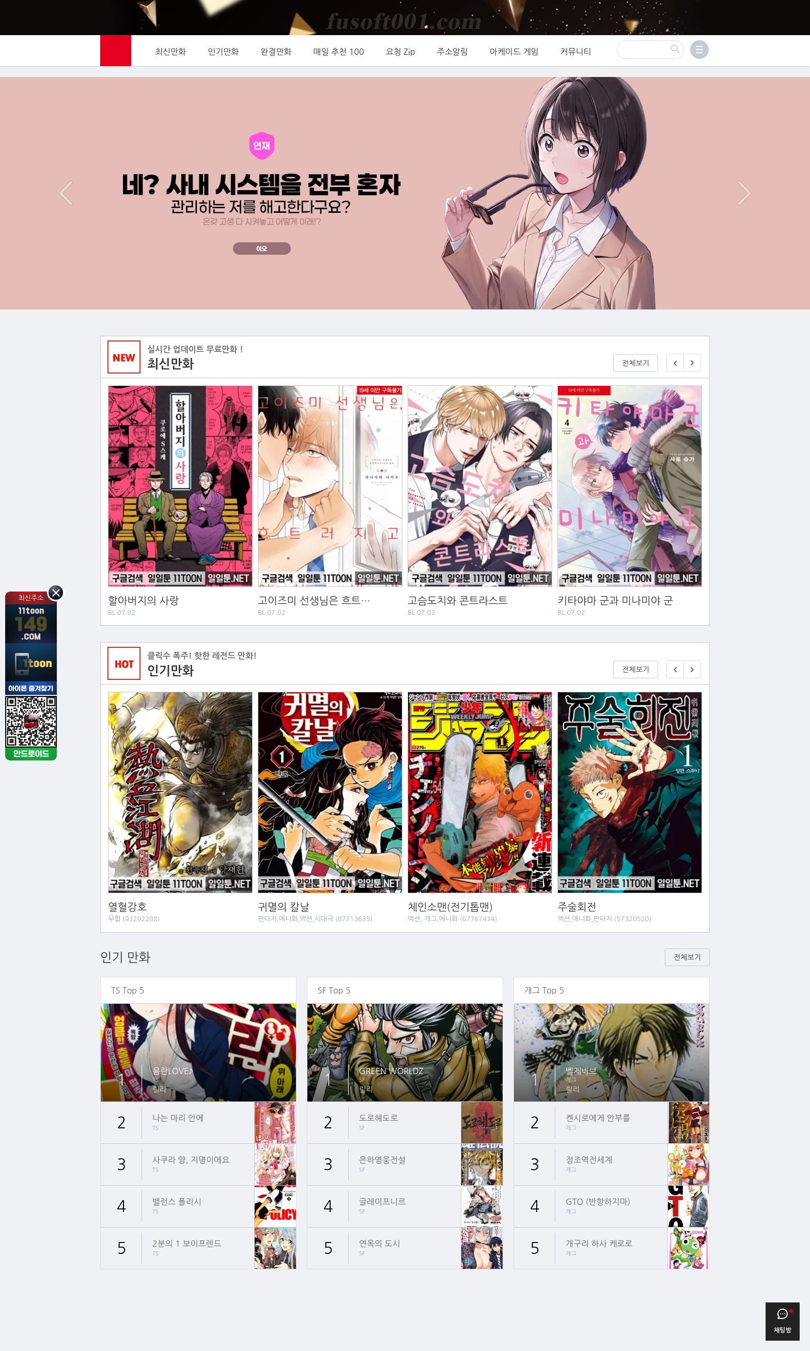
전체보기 (635, 358)
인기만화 (223, 58)
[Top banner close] (798, 11)
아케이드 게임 (514, 58)
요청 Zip (400, 58)
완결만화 (275, 58)
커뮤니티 (575, 58)
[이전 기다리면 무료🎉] (675, 665)
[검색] (650, 55)
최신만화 (170, 58)
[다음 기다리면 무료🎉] (692, 665)
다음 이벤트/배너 (744, 188)
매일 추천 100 (339, 58)
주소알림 (452, 58)
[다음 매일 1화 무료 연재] (692, 358)
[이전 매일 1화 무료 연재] (675, 358)
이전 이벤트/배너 (66, 188)
